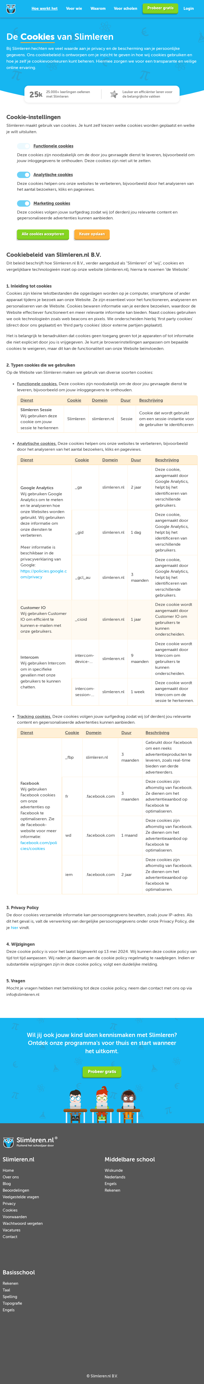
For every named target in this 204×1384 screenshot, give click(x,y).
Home (8, 1170)
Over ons (11, 1177)
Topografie (12, 1303)
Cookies (10, 1210)
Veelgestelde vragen (21, 1197)
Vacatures (11, 1230)
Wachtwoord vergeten (23, 1223)
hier (14, 927)
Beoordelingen (16, 1190)
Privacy (9, 1203)
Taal (6, 1290)
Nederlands (115, 1177)
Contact (10, 1237)
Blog (7, 1184)
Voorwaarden (15, 1217)
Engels (111, 1184)
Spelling (10, 1297)
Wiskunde (114, 1170)
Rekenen (112, 1190)
